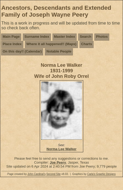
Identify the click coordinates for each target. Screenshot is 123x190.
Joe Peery (58, 162)
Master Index (64, 37)
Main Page (11, 37)
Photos (102, 37)
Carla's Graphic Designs (101, 174)
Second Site (53, 174)
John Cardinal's (36, 174)
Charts (86, 44)
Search (85, 37)
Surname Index (36, 37)
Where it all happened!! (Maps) (52, 44)
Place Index (12, 44)
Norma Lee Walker (62, 149)
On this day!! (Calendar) (22, 51)
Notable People (58, 51)
